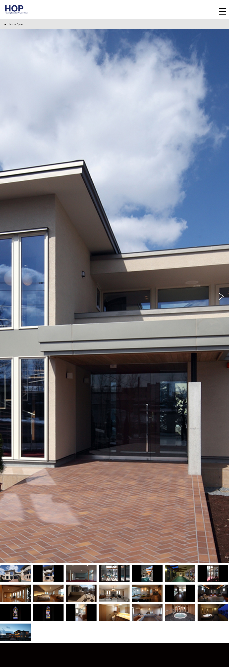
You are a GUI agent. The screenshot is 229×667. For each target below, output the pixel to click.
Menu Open (16, 24)
